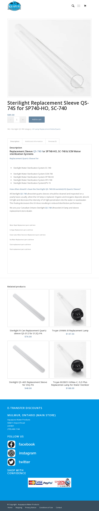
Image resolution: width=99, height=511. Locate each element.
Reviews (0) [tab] (52, 141)
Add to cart (36, 119)
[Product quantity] (17, 120)
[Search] (71, 6)
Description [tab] (14, 141)
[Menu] (78, 5)
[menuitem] (71, 6)
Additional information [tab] (34, 141)
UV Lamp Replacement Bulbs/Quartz (46, 129)
